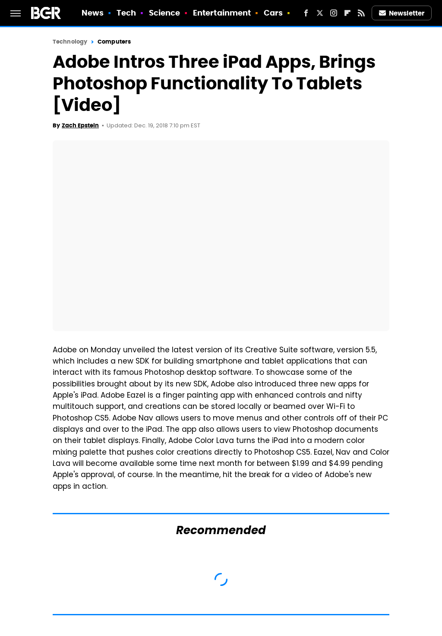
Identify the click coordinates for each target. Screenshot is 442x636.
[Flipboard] (347, 12)
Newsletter (402, 13)
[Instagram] (333, 12)
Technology (70, 41)
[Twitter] (319, 12)
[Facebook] (306, 12)
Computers (114, 41)
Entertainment (222, 13)
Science (164, 13)
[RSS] (361, 12)
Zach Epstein (80, 125)
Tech (126, 13)
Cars (273, 13)
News (93, 13)
